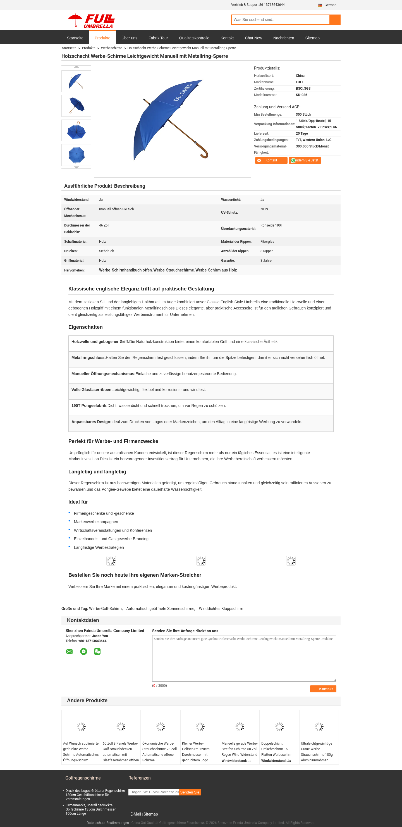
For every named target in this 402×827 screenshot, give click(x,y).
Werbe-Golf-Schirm (105, 608)
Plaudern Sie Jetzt (305, 160)
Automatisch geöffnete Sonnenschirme (160, 608)
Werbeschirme (112, 48)
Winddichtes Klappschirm (221, 608)
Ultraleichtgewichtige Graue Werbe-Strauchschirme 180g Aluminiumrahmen (317, 752)
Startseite (75, 38)
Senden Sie (190, 792)
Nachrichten (283, 38)
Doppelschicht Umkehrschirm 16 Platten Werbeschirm (276, 749)
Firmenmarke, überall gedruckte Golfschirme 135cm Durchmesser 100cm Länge (91, 809)
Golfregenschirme (83, 778)
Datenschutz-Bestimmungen (108, 823)
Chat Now (253, 38)
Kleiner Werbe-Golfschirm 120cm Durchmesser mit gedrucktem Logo (196, 752)
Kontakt (227, 38)
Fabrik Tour (158, 38)
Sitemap (312, 38)
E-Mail (135, 814)
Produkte (102, 38)
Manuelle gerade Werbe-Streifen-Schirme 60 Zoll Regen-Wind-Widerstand (240, 749)
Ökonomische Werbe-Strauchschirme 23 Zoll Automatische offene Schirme (159, 752)
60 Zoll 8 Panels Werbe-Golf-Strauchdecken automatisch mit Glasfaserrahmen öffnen (121, 752)
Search (335, 20)
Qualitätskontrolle (194, 38)
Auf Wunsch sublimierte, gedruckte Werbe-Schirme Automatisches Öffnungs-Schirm (81, 752)
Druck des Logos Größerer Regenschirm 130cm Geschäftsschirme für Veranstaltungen (95, 795)
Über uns (129, 38)
